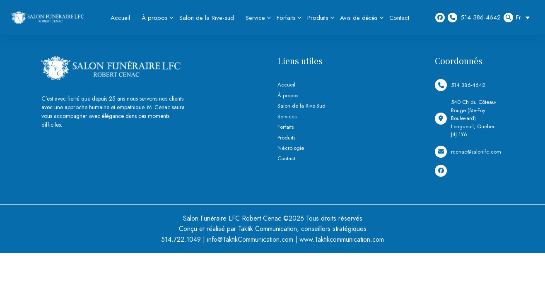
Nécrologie (290, 148)
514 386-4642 (474, 17)
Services (287, 116)
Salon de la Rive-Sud (301, 106)
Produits (317, 17)
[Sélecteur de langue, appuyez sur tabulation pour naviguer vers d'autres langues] (525, 17)
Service (255, 17)
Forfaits (286, 17)
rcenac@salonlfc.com (468, 152)
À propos (155, 17)
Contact (399, 17)
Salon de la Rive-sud (206, 17)
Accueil (120, 17)
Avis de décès (359, 17)
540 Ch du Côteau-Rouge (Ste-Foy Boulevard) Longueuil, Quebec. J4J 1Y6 (466, 118)
